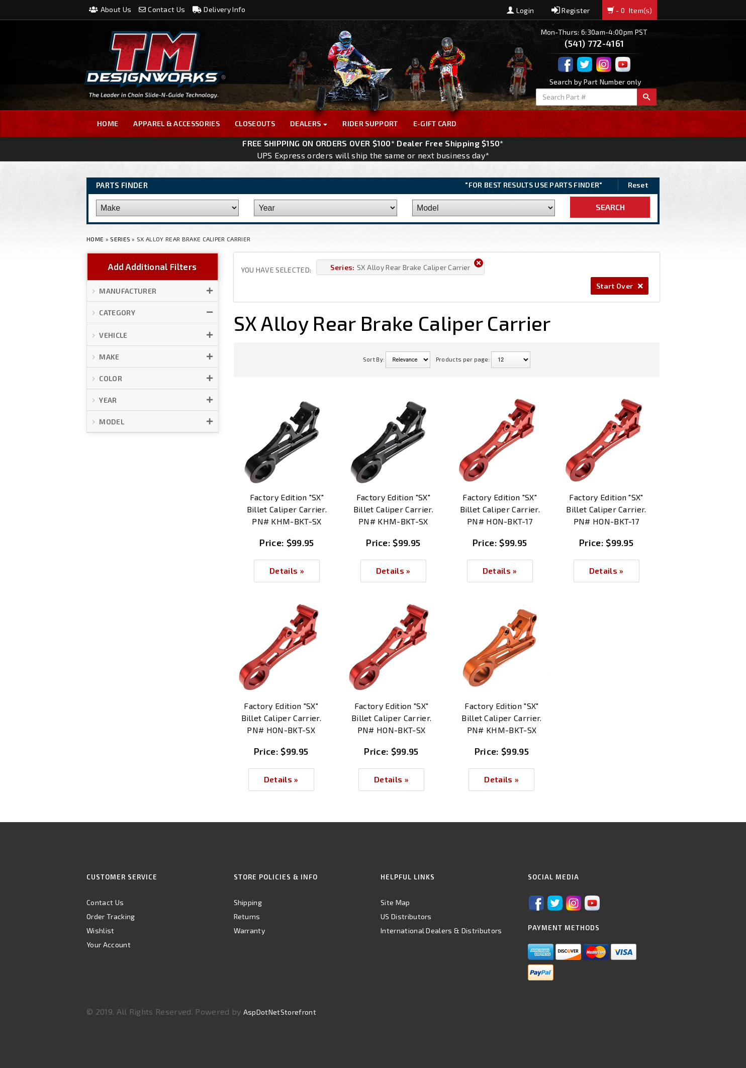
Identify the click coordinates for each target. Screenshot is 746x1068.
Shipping (248, 902)
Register (570, 10)
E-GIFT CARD (435, 123)
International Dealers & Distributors (441, 930)
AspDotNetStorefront (279, 1012)
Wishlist (100, 930)
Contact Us (162, 9)
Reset (638, 185)
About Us (110, 9)
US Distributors (406, 916)
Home (107, 123)
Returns (247, 916)
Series (120, 238)
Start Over (619, 286)
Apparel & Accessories (176, 123)
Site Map (395, 902)
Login (520, 10)
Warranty (249, 930)
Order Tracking (110, 916)
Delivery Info (219, 9)
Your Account (108, 944)
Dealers (309, 123)
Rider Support (370, 123)
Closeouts (255, 123)
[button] (152, 291)
